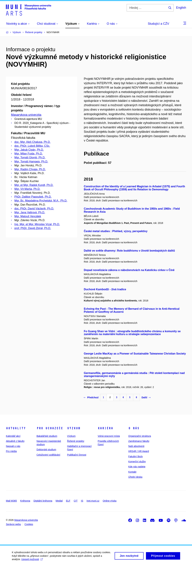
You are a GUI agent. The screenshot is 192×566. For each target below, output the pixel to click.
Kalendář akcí (13, 436)
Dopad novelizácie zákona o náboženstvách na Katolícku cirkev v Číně (129, 270)
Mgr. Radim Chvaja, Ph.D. (30, 169)
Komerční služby (137, 461)
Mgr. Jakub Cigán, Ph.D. (29, 149)
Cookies (29, 524)
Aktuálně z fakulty (15, 441)
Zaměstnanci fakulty (139, 441)
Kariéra (105, 428)
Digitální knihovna (43, 500)
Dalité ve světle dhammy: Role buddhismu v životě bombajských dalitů (129, 250)
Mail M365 (11, 500)
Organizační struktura (139, 436)
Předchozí (91, 397)
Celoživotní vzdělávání (48, 454)
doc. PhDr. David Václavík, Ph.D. (34, 208)
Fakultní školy (135, 456)
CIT (76, 500)
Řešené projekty (75, 441)
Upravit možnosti (32, 560)
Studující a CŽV (158, 23)
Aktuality (16, 428)
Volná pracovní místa (109, 436)
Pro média (11, 451)
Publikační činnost (76, 454)
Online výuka (109, 500)
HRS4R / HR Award (138, 451)
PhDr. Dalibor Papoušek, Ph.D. (33, 196)
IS (82, 500)
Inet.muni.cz (93, 500)
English (181, 7)
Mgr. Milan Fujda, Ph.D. (28, 153)
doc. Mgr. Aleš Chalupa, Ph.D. (32, 141)
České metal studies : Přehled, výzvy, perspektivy (115, 231)
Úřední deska (135, 477)
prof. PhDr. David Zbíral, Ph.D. (32, 228)
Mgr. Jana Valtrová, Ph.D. (29, 212)
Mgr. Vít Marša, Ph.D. (27, 188)
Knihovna (25, 500)
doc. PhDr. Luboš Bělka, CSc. (32, 145)
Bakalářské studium (47, 436)
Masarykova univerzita (26, 114)
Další (146, 397)
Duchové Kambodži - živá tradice (105, 289)
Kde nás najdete (136, 466)
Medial (59, 500)
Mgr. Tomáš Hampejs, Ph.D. (31, 161)
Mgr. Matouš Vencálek (27, 216)
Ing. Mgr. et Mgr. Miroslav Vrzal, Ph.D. (37, 224)
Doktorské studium (46, 449)
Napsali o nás (13, 446)
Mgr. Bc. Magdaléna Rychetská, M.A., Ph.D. (40, 200)
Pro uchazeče (50, 428)
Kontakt (132, 471)
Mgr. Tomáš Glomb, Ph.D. (29, 157)
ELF (68, 500)
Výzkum (73, 428)
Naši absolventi (136, 446)
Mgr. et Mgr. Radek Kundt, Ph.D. (33, 185)
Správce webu (13, 524)
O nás (133, 428)
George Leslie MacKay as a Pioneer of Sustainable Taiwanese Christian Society (135, 353)
